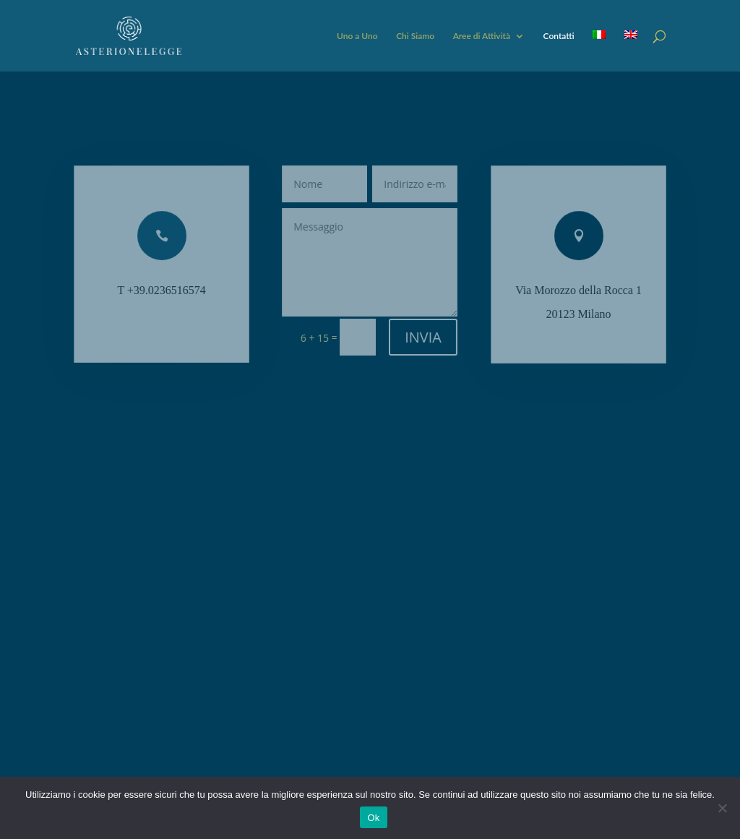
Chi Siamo (415, 36)
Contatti (559, 36)
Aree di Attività (481, 36)
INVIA (423, 337)
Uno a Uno (357, 36)
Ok (373, 817)
